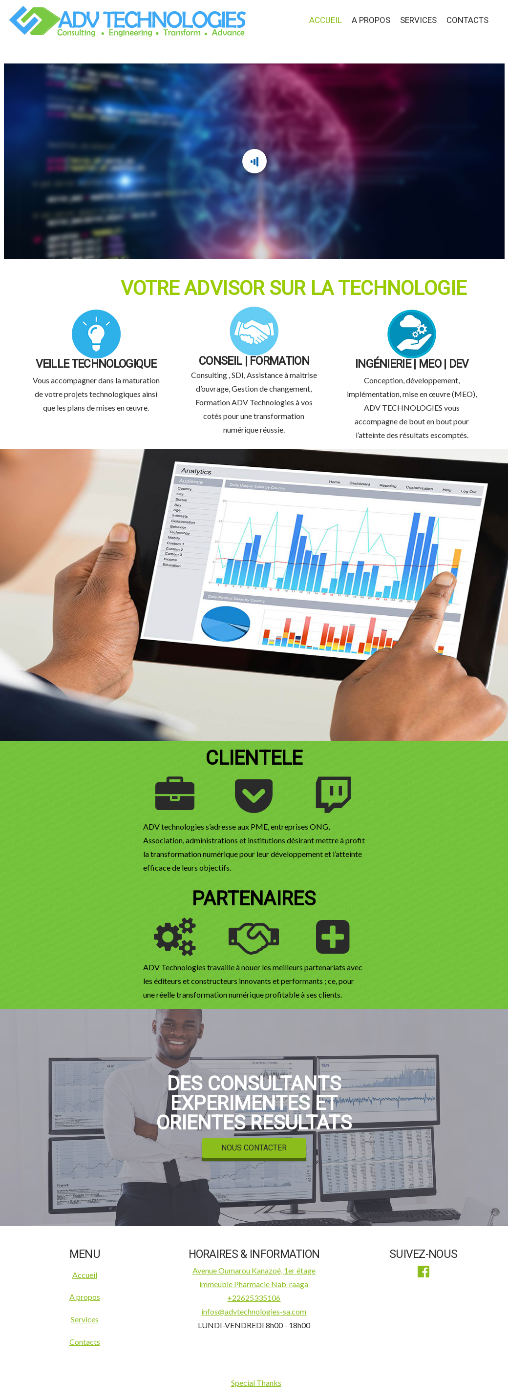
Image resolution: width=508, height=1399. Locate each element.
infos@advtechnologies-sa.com (253, 1311)
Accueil (325, 20)
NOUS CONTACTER (254, 1148)
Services (418, 20)
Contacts (467, 20)
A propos (371, 20)
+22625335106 (253, 1297)
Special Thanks (256, 1382)
